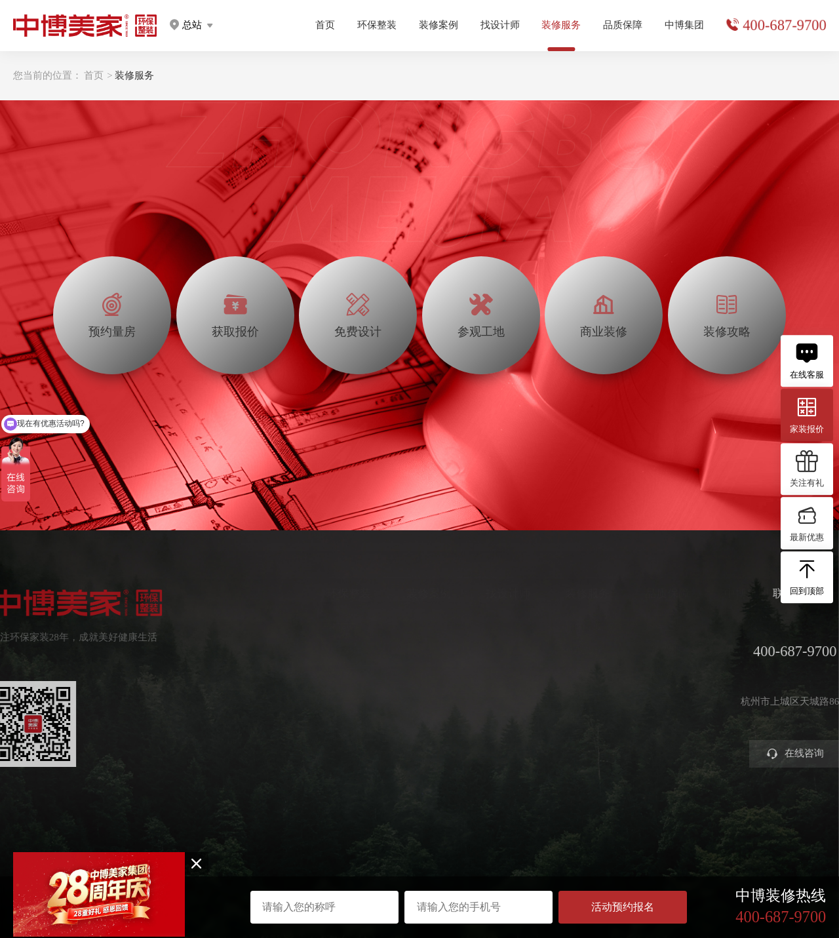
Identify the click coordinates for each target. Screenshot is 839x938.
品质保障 (622, 25)
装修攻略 (561, 737)
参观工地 (561, 693)
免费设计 (561, 671)
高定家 (318, 671)
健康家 (318, 627)
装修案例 (438, 25)
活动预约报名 (622, 906)
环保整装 (377, 25)
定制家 (318, 649)
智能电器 (323, 715)
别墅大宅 (323, 737)
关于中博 (721, 627)
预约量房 (561, 627)
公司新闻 (721, 671)
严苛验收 (641, 649)
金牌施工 (641, 671)
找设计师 (500, 25)
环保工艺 (641, 627)
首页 (325, 25)
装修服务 (134, 75)
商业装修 (561, 715)
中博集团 (684, 25)
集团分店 (721, 649)
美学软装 (323, 693)
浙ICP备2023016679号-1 (419, 867)
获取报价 (561, 649)
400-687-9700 (785, 25)
